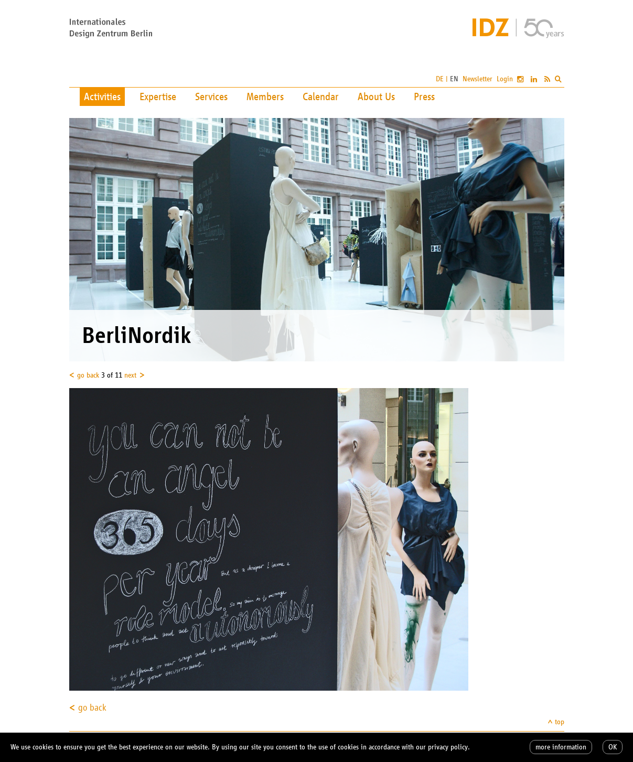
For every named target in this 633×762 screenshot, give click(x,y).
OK (612, 747)
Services (211, 96)
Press (424, 96)
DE (440, 79)
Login (505, 79)
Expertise (158, 96)
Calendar (321, 96)
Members (265, 96)
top (559, 722)
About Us (376, 96)
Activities (102, 96)
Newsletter (477, 79)
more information (560, 747)
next (130, 375)
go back (88, 375)
